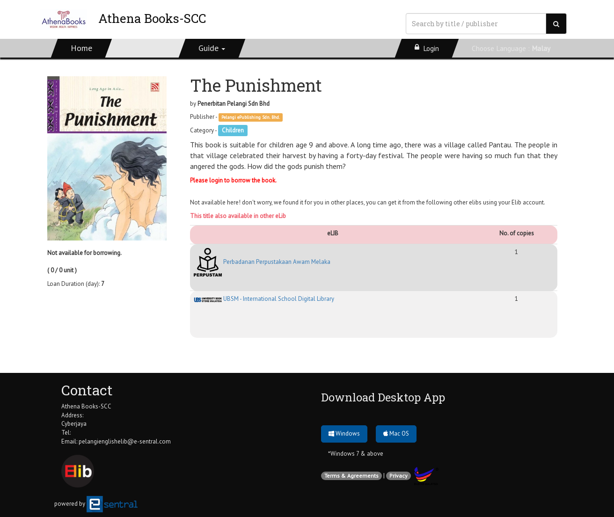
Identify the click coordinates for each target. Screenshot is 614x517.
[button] (212, 48)
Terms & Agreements (351, 475)
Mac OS (396, 433)
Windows (344, 433)
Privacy (398, 475)
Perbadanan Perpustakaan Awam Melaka (262, 262)
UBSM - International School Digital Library (264, 299)
